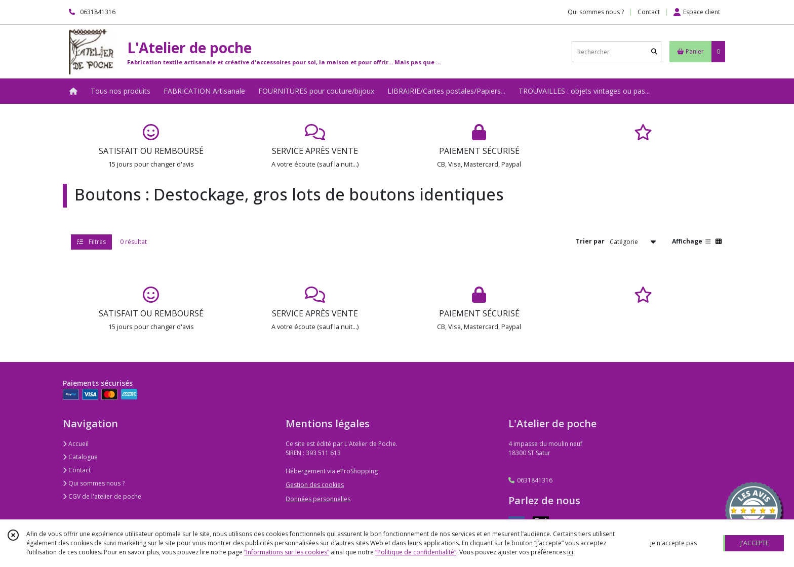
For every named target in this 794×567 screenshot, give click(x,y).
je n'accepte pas (673, 543)
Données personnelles (318, 499)
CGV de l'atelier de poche (102, 496)
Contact (649, 12)
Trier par (590, 241)
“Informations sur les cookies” (286, 552)
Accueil (76, 443)
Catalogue (80, 457)
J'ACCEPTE (754, 543)
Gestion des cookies (315, 484)
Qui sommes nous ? (94, 483)
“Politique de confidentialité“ (415, 552)
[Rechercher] (654, 52)
